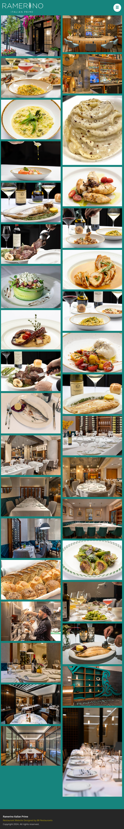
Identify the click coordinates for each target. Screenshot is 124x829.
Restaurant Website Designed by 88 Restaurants (28, 820)
